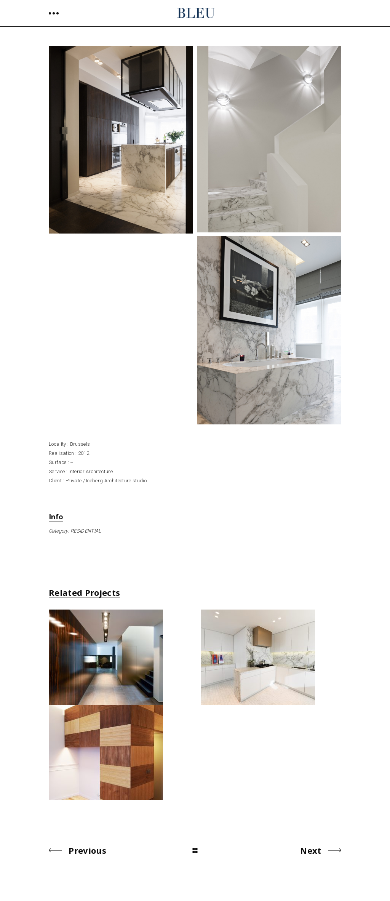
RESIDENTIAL (85, 531)
